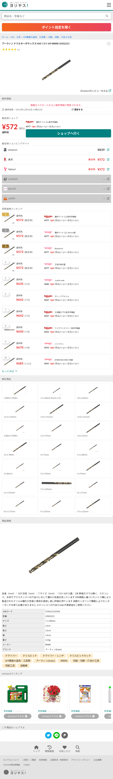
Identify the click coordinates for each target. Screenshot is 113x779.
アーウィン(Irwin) (45, 660)
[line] (56, 736)
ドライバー (11, 655)
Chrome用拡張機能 (11, 765)
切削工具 (10, 665)
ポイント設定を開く (56, 27)
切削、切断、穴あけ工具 (60, 37)
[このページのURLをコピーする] (64, 735)
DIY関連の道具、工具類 (34, 37)
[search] (107, 16)
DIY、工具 (16, 37)
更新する (77, 109)
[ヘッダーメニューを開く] (108, 5)
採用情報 (43, 760)
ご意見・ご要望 (29, 760)
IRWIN (63, 660)
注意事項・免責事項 (59, 760)
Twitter (26, 765)
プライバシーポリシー (81, 760)
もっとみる (9, 371)
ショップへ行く (68, 133)
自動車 (24, 665)
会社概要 (98, 760)
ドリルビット (30, 655)
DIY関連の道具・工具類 (17, 660)
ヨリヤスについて (11, 760)
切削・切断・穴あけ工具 (86, 660)
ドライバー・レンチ (53, 655)
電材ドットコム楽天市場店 (47, 122)
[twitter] (48, 736)
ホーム (5, 37)
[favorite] (108, 44)
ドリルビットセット (80, 655)
